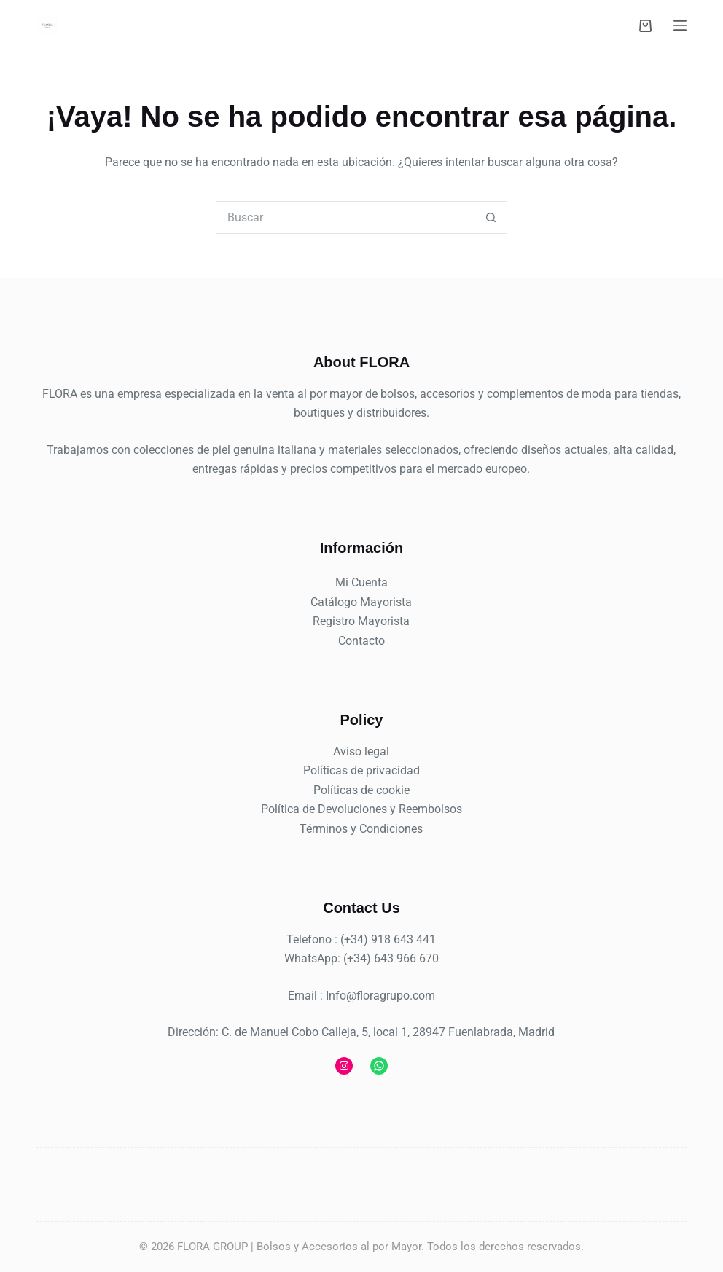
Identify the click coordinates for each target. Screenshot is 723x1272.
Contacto (361, 641)
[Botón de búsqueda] (491, 217)
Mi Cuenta (361, 582)
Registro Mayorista (361, 621)
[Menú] (680, 25)
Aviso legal (361, 751)
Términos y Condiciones (361, 829)
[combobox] (345, 217)
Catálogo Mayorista (361, 602)
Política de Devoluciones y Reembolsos (361, 809)
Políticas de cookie (361, 790)
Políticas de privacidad (361, 770)
